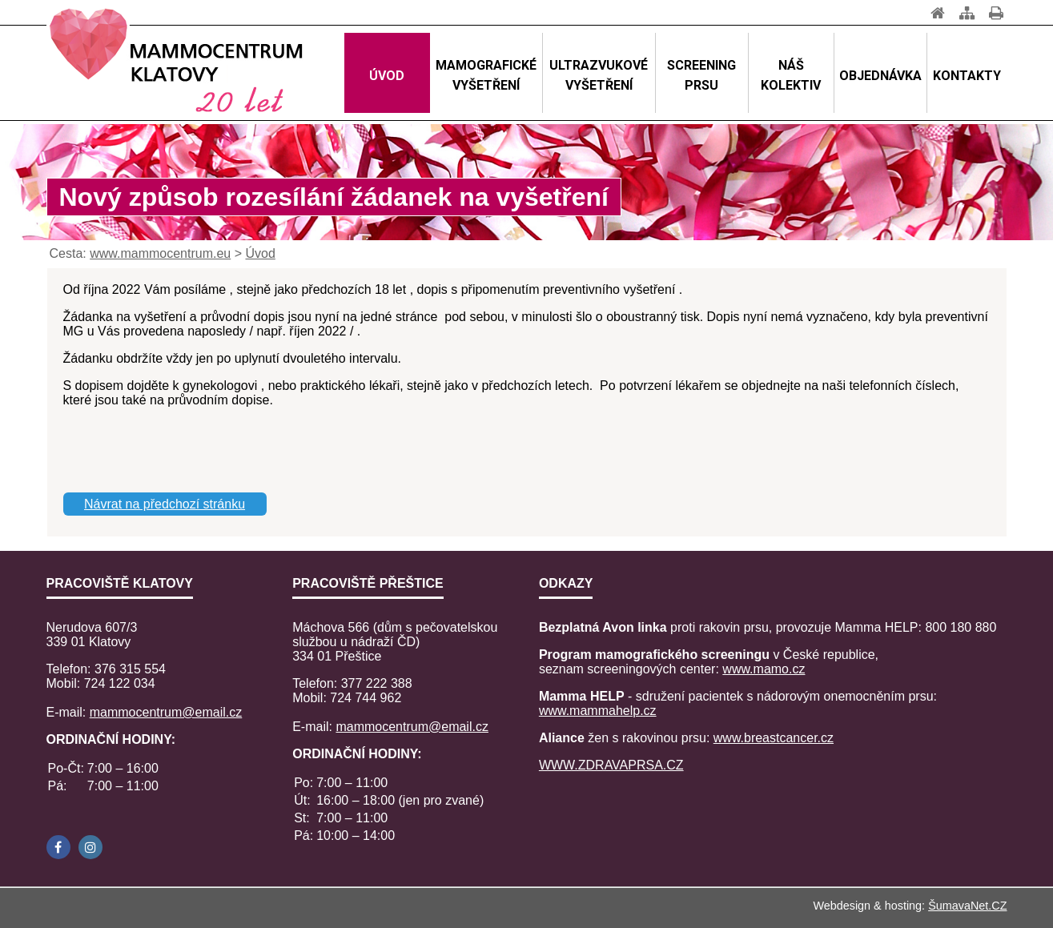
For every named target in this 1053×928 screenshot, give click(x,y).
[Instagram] (90, 847)
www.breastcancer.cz (773, 738)
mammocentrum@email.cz (166, 712)
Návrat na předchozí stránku (164, 504)
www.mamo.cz (763, 669)
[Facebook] (58, 847)
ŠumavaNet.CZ (967, 905)
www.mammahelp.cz (598, 710)
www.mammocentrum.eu (160, 253)
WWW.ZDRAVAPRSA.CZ (611, 765)
